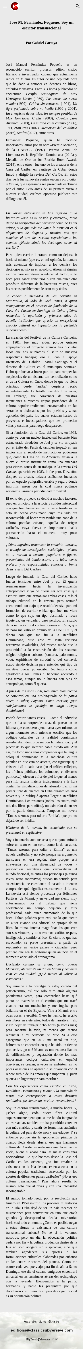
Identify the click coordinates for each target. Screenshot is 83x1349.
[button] (5, 6)
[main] (41, 662)
